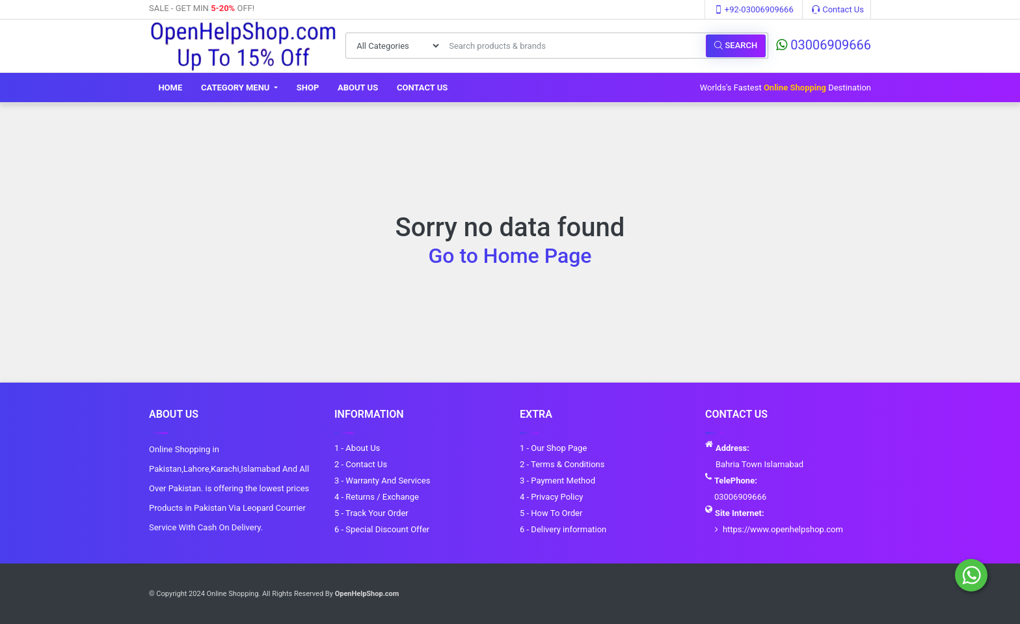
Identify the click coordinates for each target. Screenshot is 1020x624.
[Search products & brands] (573, 45)
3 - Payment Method (557, 480)
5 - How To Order (551, 513)
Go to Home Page (510, 255)
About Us (358, 87)
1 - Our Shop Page (553, 448)
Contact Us (838, 9)
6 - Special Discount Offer (381, 529)
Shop (308, 87)
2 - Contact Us (360, 464)
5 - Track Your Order (371, 513)
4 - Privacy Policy (551, 497)
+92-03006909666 (754, 9)
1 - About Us (357, 448)
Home (170, 87)
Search (735, 45)
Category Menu (236, 87)
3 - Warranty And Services (382, 480)
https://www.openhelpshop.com (783, 529)
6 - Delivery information (563, 529)
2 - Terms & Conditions (562, 464)
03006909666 (823, 45)
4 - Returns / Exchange (376, 497)
